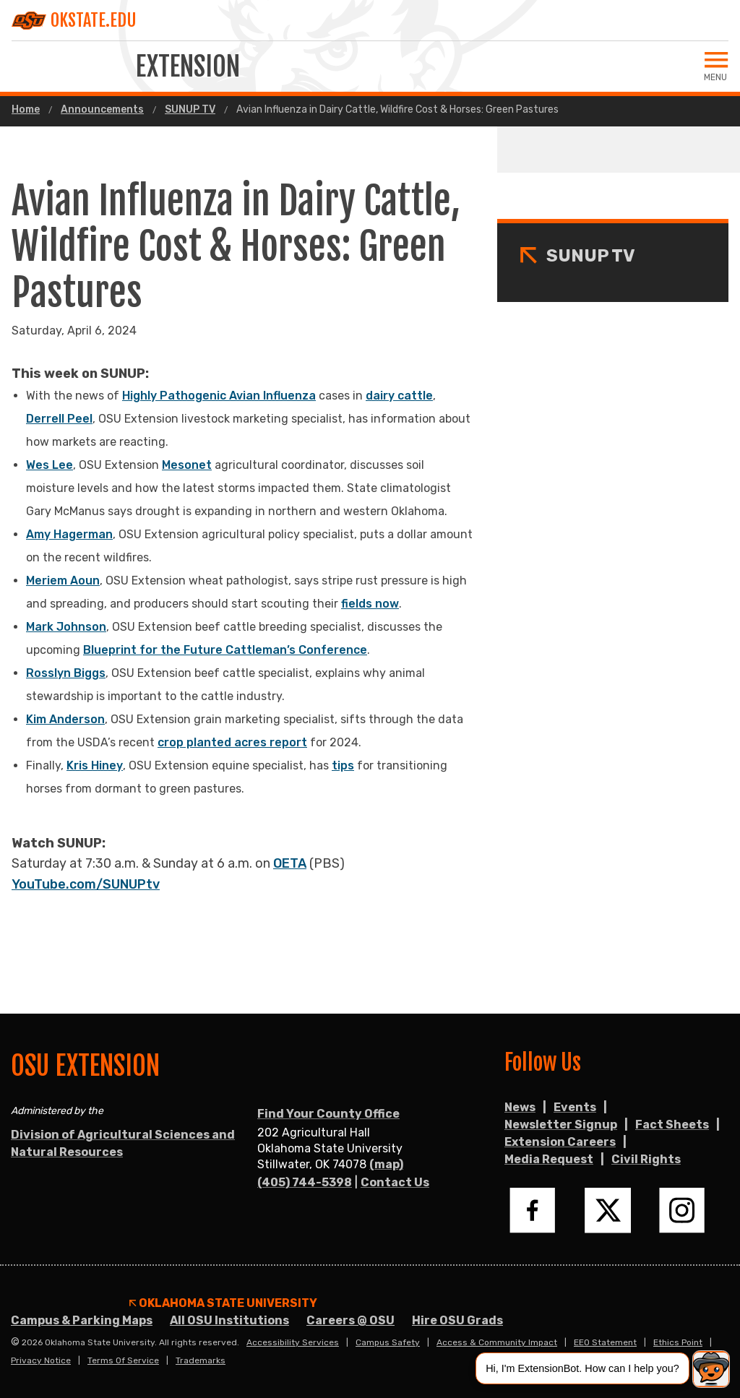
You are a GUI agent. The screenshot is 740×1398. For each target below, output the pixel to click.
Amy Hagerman (69, 534)
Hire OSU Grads (457, 1320)
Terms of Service (123, 1360)
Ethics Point (677, 1342)
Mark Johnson (66, 627)
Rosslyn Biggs (66, 673)
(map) (386, 1164)
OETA (289, 863)
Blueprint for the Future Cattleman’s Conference (225, 650)
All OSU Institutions (229, 1320)
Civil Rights (646, 1159)
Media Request (548, 1159)
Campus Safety (388, 1342)
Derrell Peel (59, 419)
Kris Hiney (94, 765)
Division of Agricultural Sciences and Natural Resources (123, 1143)
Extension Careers (560, 1142)
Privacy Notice (41, 1360)
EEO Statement (605, 1342)
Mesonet (187, 465)
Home (26, 110)
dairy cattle (399, 395)
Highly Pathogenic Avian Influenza (219, 395)
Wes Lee (49, 465)
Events (575, 1107)
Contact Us (395, 1182)
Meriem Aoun (63, 580)
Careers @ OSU (350, 1320)
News (519, 1107)
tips (343, 765)
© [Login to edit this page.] (15, 1342)
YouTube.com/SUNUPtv (86, 884)
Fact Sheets (672, 1124)
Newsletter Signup (560, 1124)
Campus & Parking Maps (81, 1320)
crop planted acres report (232, 742)
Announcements (102, 110)
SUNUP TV (190, 110)
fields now (370, 603)
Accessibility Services (292, 1342)
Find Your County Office (328, 1114)
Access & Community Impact (496, 1342)
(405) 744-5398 (304, 1182)
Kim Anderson (65, 719)
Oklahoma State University (223, 1303)
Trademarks (200, 1360)
